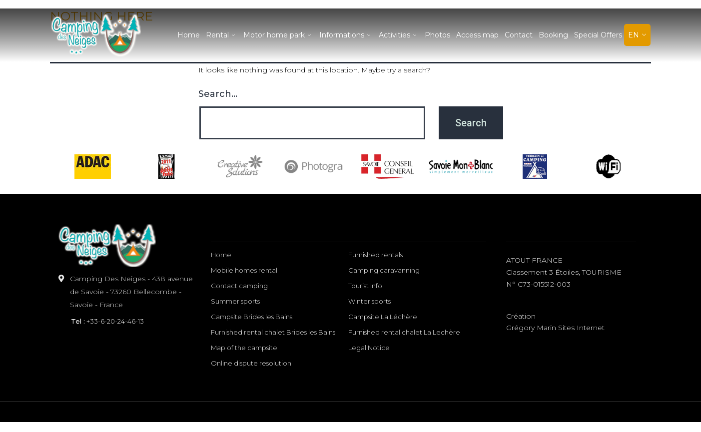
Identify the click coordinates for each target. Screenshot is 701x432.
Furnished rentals (375, 255)
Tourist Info (365, 286)
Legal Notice (369, 348)
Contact (519, 34)
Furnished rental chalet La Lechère (404, 332)
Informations (346, 34)
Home (188, 34)
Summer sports (235, 301)
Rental (221, 34)
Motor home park (278, 34)
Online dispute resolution (251, 363)
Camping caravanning (384, 270)
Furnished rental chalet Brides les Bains (273, 332)
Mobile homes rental (244, 270)
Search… (217, 93)
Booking (553, 34)
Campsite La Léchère (382, 317)
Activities (399, 34)
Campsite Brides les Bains (251, 317)
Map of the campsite (244, 348)
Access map (477, 34)
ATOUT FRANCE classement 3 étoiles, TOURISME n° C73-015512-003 (564, 272)
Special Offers (598, 34)
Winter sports (369, 301)
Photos (437, 34)
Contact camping (239, 286)
